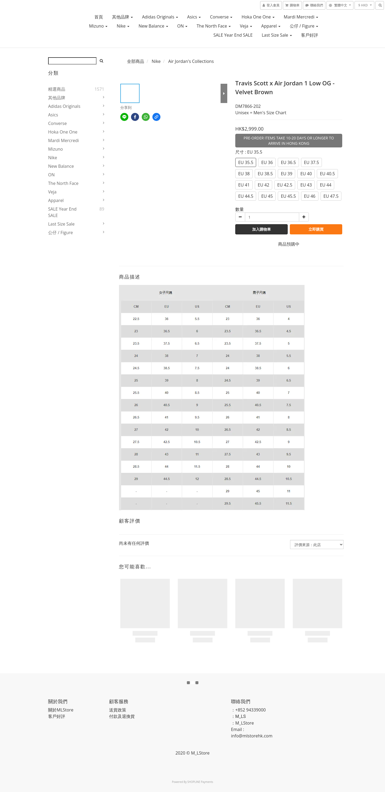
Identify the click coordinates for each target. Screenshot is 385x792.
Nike (123, 26)
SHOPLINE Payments (200, 782)
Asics (194, 17)
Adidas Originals (160, 17)
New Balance (153, 26)
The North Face (214, 26)
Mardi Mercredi (301, 17)
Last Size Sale (277, 35)
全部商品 (135, 61)
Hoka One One (258, 17)
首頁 (98, 17)
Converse (221, 17)
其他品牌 (122, 17)
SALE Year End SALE (233, 35)
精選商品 (56, 89)
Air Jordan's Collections (191, 61)
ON (182, 26)
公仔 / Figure (304, 26)
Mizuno (98, 26)
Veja (246, 26)
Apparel (270, 26)
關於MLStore (60, 710)
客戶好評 (309, 35)
